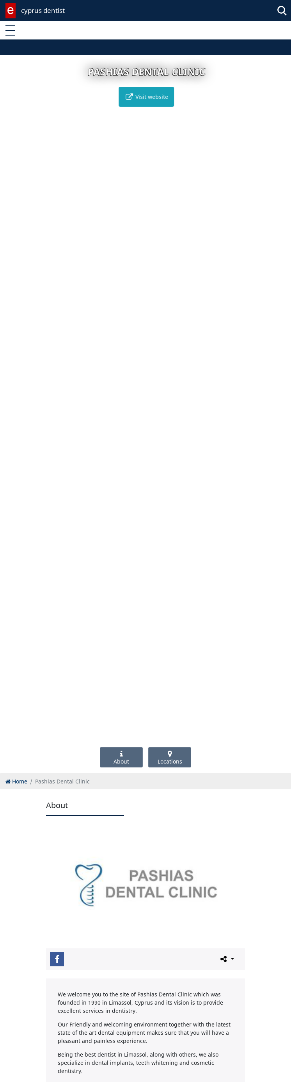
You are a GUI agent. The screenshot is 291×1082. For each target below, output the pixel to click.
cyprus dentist (43, 10)
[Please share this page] (226, 959)
